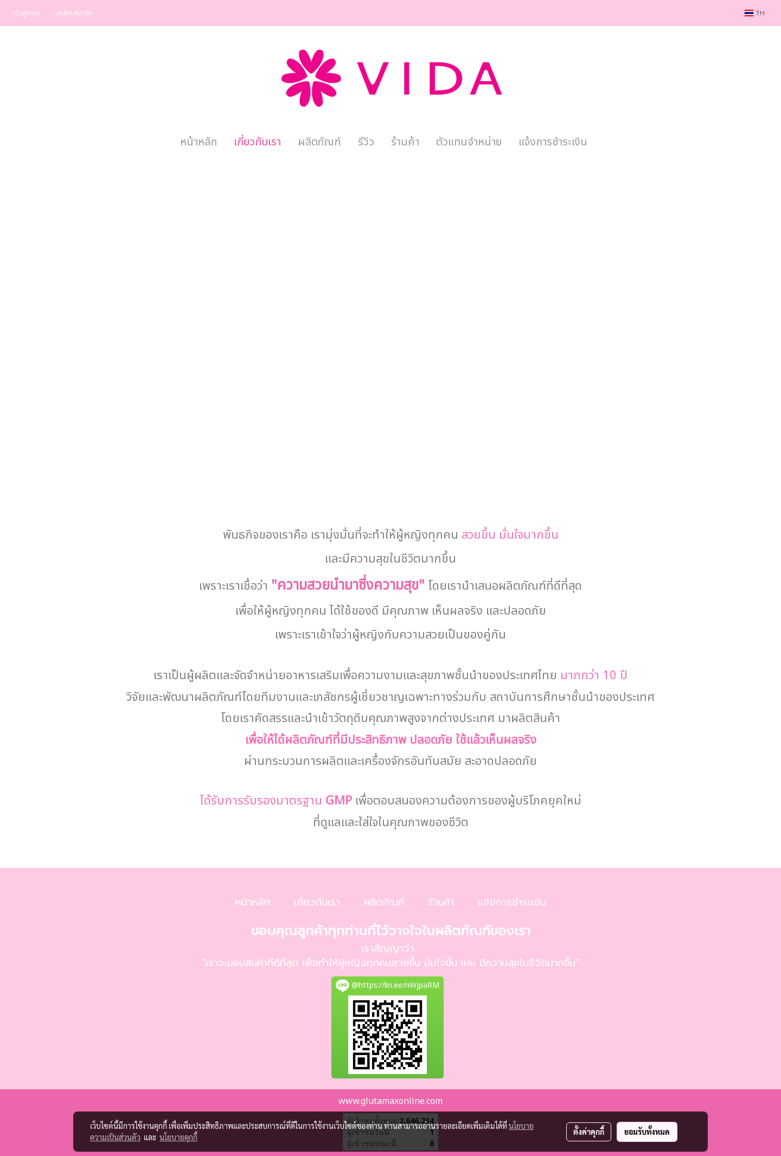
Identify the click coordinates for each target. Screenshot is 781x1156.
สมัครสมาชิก (74, 13)
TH (755, 13)
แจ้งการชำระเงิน (552, 142)
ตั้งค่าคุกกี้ (588, 1131)
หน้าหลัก (198, 142)
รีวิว (366, 142)
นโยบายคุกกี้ (178, 1137)
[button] (605, 142)
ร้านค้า (405, 142)
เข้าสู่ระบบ (26, 13)
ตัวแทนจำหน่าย (469, 142)
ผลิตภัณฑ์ (319, 142)
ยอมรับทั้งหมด (647, 1131)
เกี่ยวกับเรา (257, 142)
